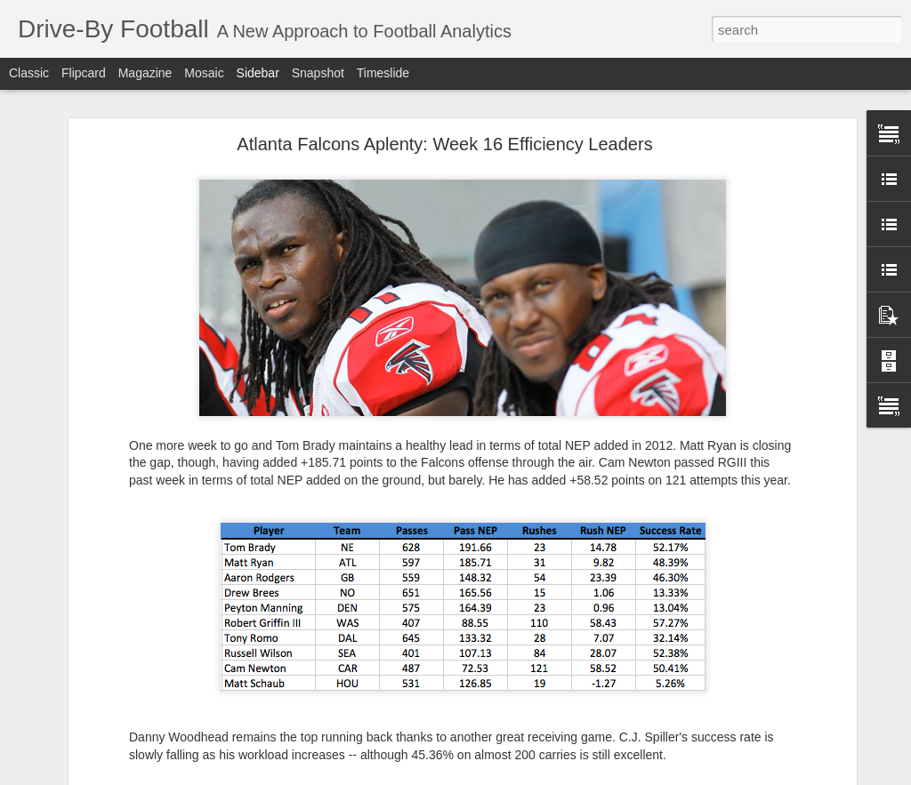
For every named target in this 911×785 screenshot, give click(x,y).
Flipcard (83, 73)
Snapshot (318, 73)
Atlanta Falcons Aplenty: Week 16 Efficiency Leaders (444, 144)
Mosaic (203, 73)
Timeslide (383, 73)
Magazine (145, 73)
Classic (29, 73)
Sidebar (258, 73)
